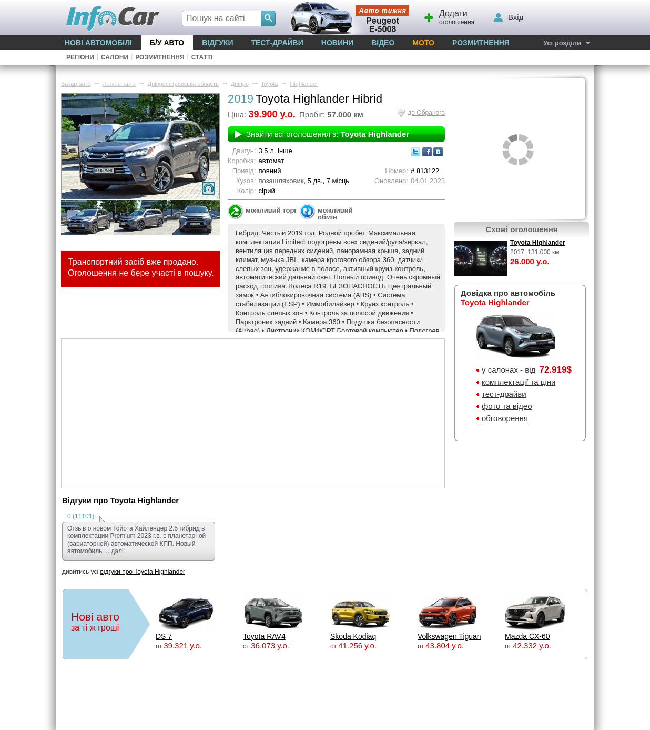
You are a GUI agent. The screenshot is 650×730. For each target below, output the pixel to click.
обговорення (505, 418)
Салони (114, 57)
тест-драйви (504, 393)
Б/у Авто (167, 42)
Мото (423, 42)
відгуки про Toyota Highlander (142, 571)
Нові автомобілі (98, 42)
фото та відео (507, 406)
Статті (202, 57)
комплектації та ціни (518, 381)
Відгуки (217, 42)
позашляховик (281, 181)
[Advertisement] (253, 412)
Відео (382, 42)
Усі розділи (562, 43)
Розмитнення (481, 42)
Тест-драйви (277, 42)
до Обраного (426, 112)
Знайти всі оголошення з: (327, 133)
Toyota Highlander (537, 242)
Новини (337, 42)
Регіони (80, 57)
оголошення (448, 16)
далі (117, 551)
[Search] (268, 18)
